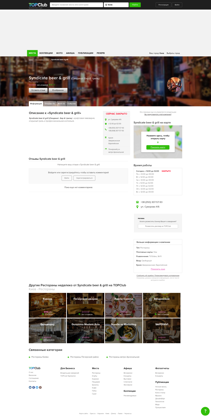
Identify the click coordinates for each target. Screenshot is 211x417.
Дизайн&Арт (160, 399)
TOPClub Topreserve (68, 376)
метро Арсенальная (116, 152)
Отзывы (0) (50, 104)
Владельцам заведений (69, 373)
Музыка (158, 396)
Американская (114, 141)
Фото (59, 53)
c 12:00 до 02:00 (114, 124)
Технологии (159, 402)
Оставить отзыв (38, 90)
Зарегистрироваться (84, 178)
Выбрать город (173, 53)
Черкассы (127, 414)
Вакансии (32, 375)
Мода (157, 405)
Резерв (101, 53)
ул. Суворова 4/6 (114, 119)
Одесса (92, 414)
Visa (155, 252)
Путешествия (160, 407)
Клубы (94, 376)
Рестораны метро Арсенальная (124, 357)
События (72, 104)
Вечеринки (128, 373)
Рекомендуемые (130, 396)
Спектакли (128, 382)
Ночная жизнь (161, 387)
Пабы (94, 391)
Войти (177, 5)
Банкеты (95, 385)
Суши (94, 394)
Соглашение (34, 378)
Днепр (113, 414)
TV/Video (153, 256)
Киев (31, 60)
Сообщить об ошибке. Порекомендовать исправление (158, 276)
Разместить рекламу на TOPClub (158, 226)
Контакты (32, 381)
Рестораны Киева (42, 60)
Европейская (113, 143)
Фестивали (128, 385)
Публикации (85, 53)
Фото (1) (61, 104)
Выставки (127, 379)
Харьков (100, 414)
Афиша (70, 53)
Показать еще (158, 269)
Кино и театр (160, 393)
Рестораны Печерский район (84, 357)
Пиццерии (96, 382)
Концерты (127, 376)
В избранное (58, 90)
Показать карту (158, 147)
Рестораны (33, 82)
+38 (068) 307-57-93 (116, 131)
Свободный (147, 261)
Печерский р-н (114, 149)
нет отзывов (42, 85)
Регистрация (163, 5)
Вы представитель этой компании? (158, 114)
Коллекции (46, 53)
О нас (31, 372)
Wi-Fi (160, 256)
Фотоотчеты (162, 368)
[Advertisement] (105, 30)
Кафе (94, 388)
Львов (120, 414)
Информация (36, 104)
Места (32, 53)
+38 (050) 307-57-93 (116, 128)
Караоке (95, 379)
